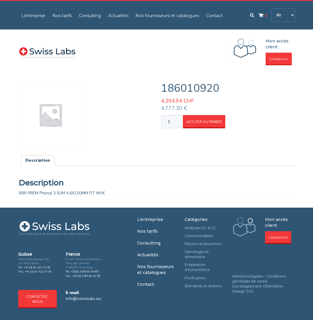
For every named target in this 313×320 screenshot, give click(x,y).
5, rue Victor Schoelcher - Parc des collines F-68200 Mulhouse (84, 263)
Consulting (90, 15)
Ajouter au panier (204, 121)
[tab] (37, 160)
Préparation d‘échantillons (197, 267)
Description (37, 160)
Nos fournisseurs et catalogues (167, 15)
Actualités (118, 15)
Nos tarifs (62, 15)
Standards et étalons (203, 286)
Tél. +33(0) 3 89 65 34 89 (82, 271)
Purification (195, 278)
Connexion (278, 59)
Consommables (199, 236)
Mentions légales (247, 276)
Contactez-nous (37, 299)
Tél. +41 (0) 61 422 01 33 (34, 267)
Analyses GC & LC (200, 228)
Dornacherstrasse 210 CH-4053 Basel (33, 261)
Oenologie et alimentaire (197, 254)
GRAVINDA (273, 286)
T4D (250, 291)
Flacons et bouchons (203, 244)
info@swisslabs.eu (83, 298)
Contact (214, 15)
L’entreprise (33, 15)
